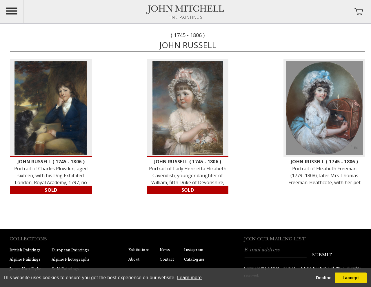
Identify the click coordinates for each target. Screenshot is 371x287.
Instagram (193, 250)
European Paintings (70, 250)
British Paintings (25, 250)
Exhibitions (139, 250)
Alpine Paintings (25, 259)
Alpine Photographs (71, 259)
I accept (351, 277)
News (165, 250)
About (134, 259)
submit (322, 254)
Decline (323, 277)
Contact (167, 259)
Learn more (189, 277)
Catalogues (194, 259)
